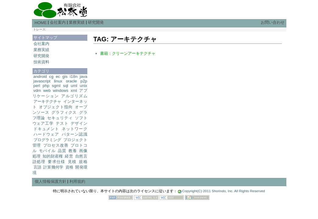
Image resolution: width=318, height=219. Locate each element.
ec (58, 76)
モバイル (47, 150)
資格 (69, 167)
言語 (37, 167)
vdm (37, 90)
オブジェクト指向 (56, 107)
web (47, 90)
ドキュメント (46, 129)
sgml (56, 85)
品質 (62, 150)
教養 (72, 150)
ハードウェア (46, 134)
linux (58, 81)
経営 (69, 156)
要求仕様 (56, 161)
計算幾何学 (53, 167)
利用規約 (77, 181)
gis (65, 76)
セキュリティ (59, 118)
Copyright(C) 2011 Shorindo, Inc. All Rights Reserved (223, 191)
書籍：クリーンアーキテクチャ (128, 53)
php (46, 85)
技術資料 (41, 62)
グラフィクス (64, 112)
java (83, 76)
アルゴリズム (74, 96)
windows (60, 90)
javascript (42, 81)
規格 (83, 161)
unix (83, 85)
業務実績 (77, 22)
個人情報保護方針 (50, 181)
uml (74, 85)
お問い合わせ (273, 22)
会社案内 (58, 22)
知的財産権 (53, 156)
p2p (83, 81)
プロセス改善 (55, 145)
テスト (62, 123)
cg (51, 76)
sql (65, 85)
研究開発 (96, 22)
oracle (71, 81)
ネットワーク (74, 129)
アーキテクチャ (47, 101)
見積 (72, 161)
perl (36, 85)
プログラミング (47, 139)
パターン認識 (74, 134)
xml (74, 90)
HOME (41, 22)
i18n (73, 76)
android (40, 76)
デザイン (79, 123)
